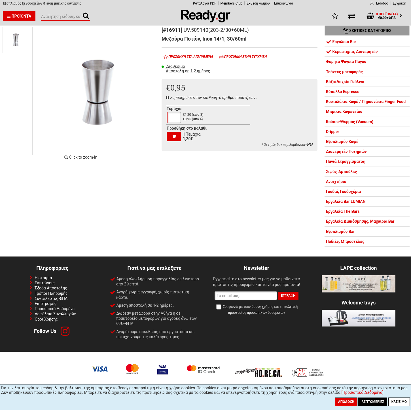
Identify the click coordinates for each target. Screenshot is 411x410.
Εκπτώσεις (44, 283)
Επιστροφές (45, 303)
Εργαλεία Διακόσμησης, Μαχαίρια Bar (360, 221)
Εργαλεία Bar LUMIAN (346, 201)
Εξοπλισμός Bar (340, 231)
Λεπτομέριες (372, 402)
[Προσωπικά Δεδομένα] (362, 392)
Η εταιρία (43, 278)
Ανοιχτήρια (336, 181)
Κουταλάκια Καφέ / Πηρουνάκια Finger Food (366, 101)
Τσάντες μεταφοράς (344, 72)
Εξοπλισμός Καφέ (342, 141)
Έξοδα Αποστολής (51, 288)
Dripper (332, 131)
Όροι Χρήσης (46, 319)
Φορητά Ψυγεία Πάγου (346, 61)
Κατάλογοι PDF (204, 3)
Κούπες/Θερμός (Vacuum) (349, 121)
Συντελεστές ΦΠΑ (51, 298)
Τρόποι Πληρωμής (51, 293)
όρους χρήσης (262, 307)
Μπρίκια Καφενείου (344, 111)
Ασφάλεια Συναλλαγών (55, 314)
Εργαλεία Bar (341, 41)
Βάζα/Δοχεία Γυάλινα (345, 81)
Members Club (231, 3)
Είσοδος (382, 3)
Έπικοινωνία (283, 3)
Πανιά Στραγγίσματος (345, 161)
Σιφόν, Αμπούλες (341, 171)
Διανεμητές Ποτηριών (346, 151)
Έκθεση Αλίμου (258, 3)
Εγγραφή (399, 3)
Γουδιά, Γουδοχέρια (343, 191)
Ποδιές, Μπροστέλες (345, 241)
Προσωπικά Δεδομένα (55, 308)
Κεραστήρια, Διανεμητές (352, 51)
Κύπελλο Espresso (342, 91)
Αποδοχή (346, 402)
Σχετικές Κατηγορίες (367, 30)
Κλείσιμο (399, 402)
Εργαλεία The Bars (343, 211)
